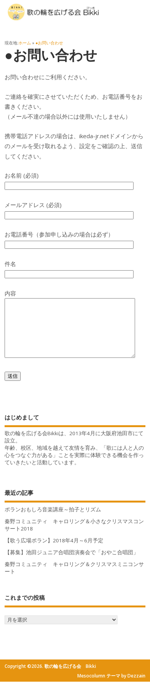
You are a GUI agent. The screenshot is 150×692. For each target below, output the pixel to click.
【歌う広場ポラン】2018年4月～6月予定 (54, 551)
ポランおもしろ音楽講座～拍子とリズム (53, 520)
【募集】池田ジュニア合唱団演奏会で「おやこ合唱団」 (72, 563)
